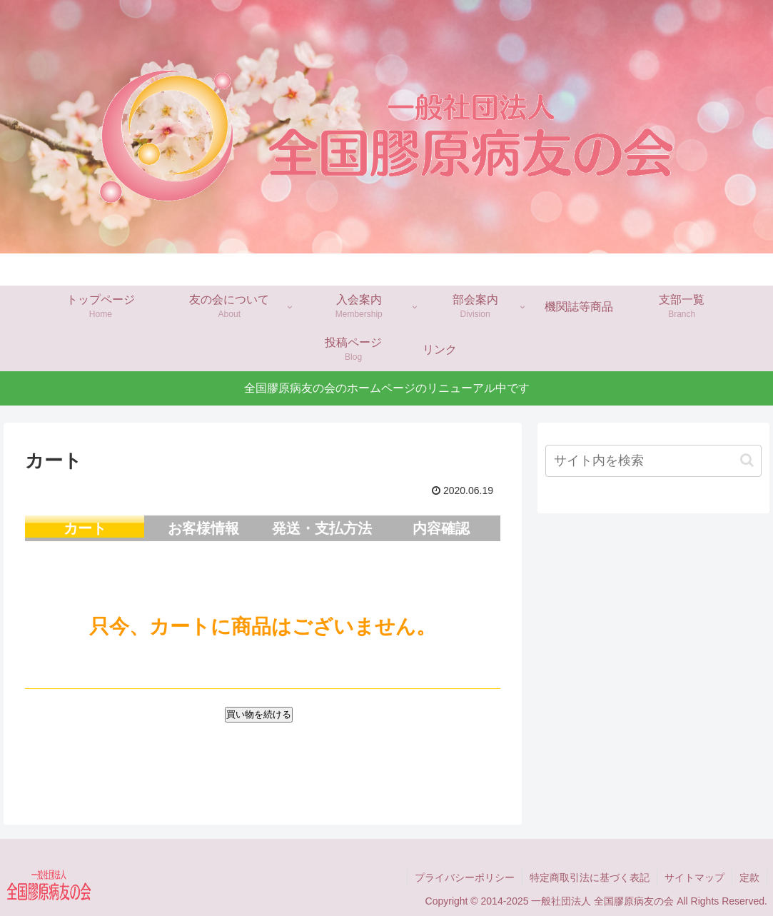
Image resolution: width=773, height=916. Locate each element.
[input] (653, 461)
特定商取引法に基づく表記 (590, 877)
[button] (746, 460)
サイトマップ (694, 877)
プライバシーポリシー (465, 877)
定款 (749, 877)
